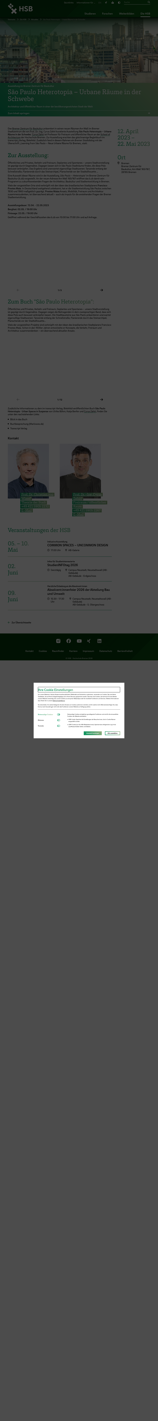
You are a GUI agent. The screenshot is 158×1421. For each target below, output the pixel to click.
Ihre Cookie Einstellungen (55, 690)
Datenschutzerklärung (59, 700)
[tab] (47, 714)
